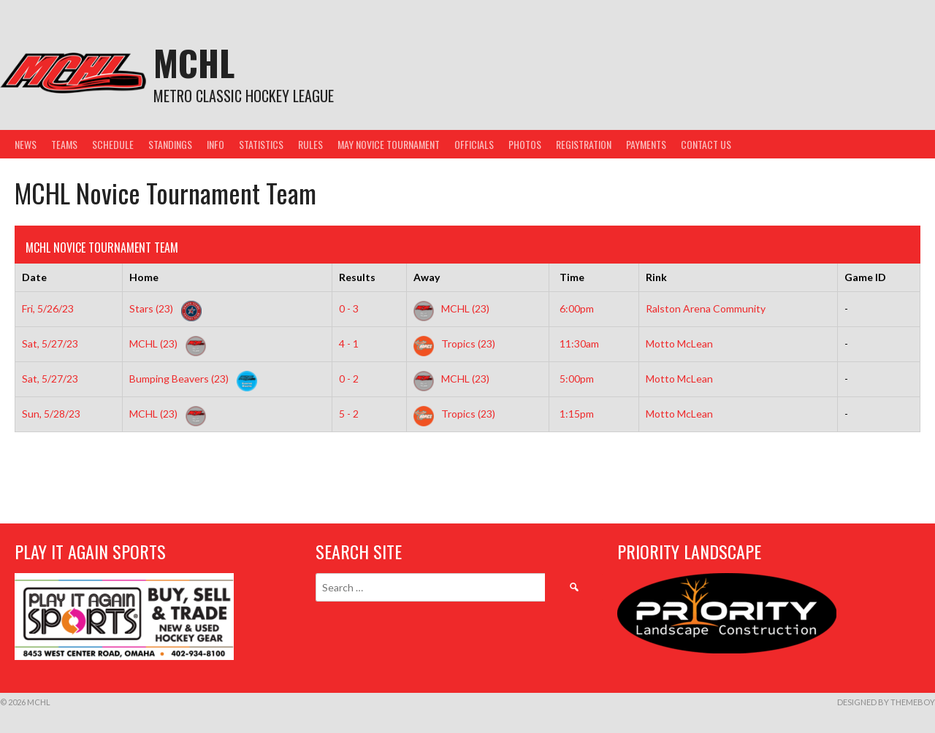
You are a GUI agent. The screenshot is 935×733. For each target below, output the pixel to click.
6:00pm (577, 308)
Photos (524, 144)
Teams (64, 144)
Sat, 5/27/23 (50, 343)
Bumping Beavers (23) (190, 378)
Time (572, 277)
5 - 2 (349, 413)
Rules (310, 144)
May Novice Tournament (388, 144)
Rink (656, 277)
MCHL (193, 62)
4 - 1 (349, 343)
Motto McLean (679, 343)
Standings (170, 144)
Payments (646, 144)
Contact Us (706, 144)
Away (426, 277)
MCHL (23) (451, 308)
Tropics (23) (454, 343)
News (26, 144)
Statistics (261, 144)
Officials (474, 144)
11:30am (579, 343)
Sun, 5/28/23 (51, 413)
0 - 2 (349, 378)
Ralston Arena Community (706, 308)
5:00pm (577, 378)
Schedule (113, 144)
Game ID (865, 277)
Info (215, 144)
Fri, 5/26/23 (48, 308)
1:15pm (577, 413)
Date (34, 277)
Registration (583, 144)
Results (357, 277)
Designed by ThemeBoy (886, 702)
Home (144, 277)
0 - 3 (349, 308)
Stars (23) (162, 308)
